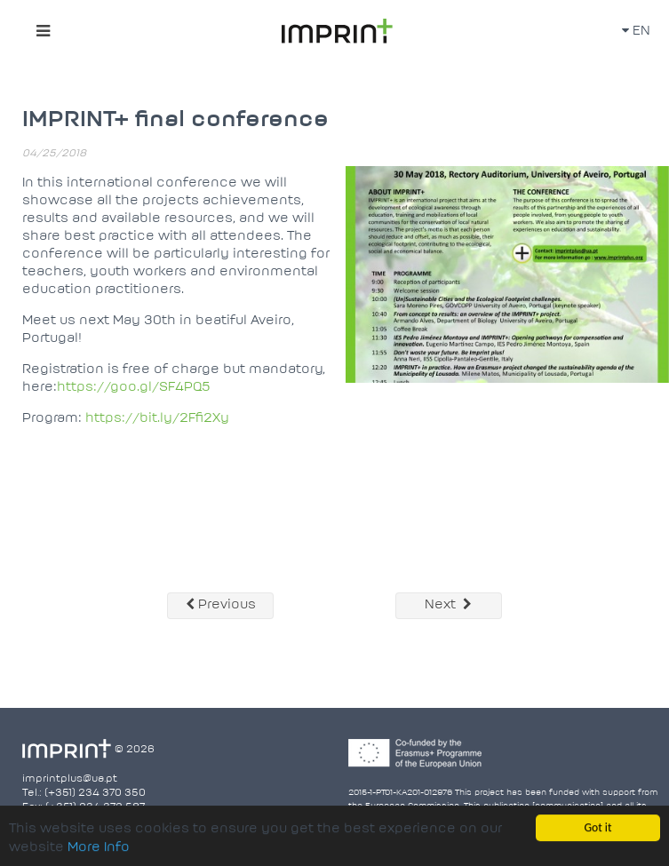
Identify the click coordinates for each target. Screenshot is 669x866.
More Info (99, 848)
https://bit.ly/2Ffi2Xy (157, 418)
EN (636, 31)
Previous (221, 605)
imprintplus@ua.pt (69, 779)
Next (448, 605)
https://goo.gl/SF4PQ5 (134, 387)
